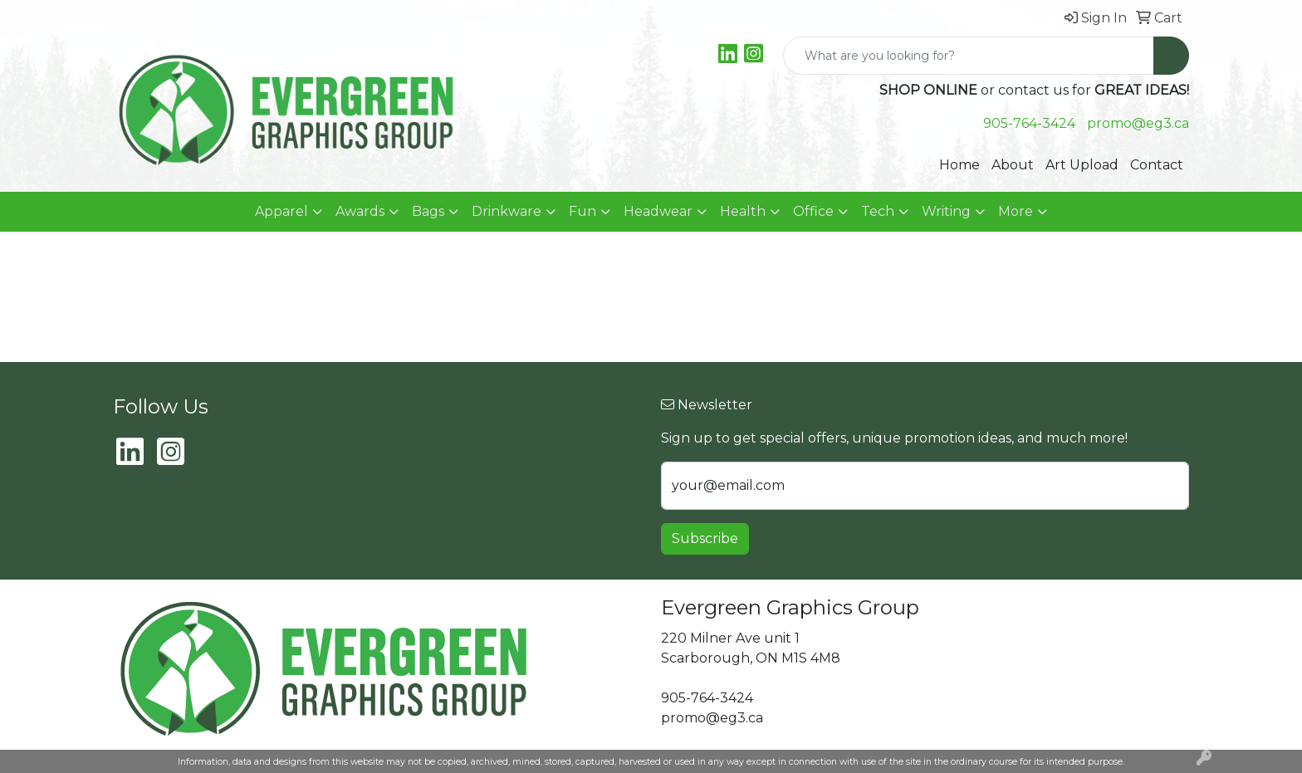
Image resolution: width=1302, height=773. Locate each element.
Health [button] (743, 211)
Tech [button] (877, 211)
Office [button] (813, 211)
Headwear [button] (658, 211)
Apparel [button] (281, 211)
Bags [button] (428, 211)
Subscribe (705, 538)
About (1012, 165)
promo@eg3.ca (1138, 123)
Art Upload (1081, 165)
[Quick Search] (968, 56)
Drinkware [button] (506, 211)
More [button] (1015, 211)
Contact (1156, 165)
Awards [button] (359, 211)
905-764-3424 (1029, 123)
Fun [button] (582, 211)
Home (959, 165)
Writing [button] (946, 211)
